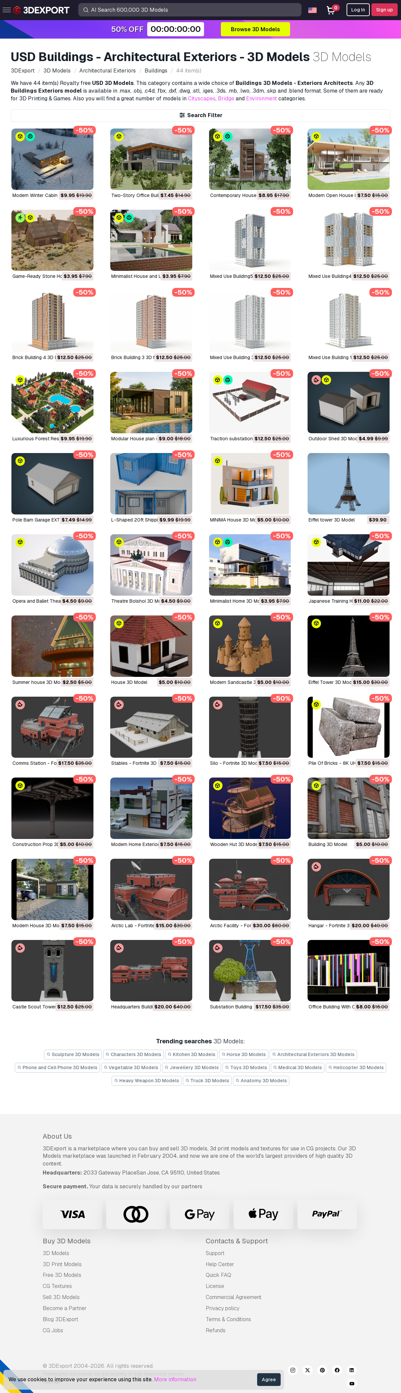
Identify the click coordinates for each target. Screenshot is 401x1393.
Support (215, 1253)
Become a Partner (65, 1308)
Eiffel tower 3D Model (332, 520)
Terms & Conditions (228, 1319)
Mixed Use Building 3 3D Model (243, 357)
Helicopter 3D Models (356, 1067)
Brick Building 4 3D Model (40, 357)
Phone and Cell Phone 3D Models (57, 1067)
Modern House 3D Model (39, 926)
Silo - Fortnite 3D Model (236, 763)
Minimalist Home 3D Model (238, 601)
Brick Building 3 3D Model (138, 357)
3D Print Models (62, 1264)
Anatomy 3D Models (261, 1081)
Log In (358, 10)
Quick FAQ (218, 1275)
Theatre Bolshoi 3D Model (139, 601)
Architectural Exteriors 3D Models (313, 1054)
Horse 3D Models (244, 1054)
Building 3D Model (328, 844)
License (215, 1286)
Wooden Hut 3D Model (234, 844)
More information (175, 1379)
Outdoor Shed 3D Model (335, 439)
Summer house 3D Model (39, 682)
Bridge (226, 98)
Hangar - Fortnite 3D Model (338, 926)
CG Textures (57, 1286)
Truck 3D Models (207, 1081)
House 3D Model (129, 682)
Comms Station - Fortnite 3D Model (50, 763)
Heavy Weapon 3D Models (146, 1081)
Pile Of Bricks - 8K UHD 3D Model (345, 763)
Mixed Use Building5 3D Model (242, 276)
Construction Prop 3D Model (43, 844)
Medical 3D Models (297, 1067)
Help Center (220, 1264)
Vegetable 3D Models (131, 1067)
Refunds (216, 1330)
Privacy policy (222, 1308)
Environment (261, 98)
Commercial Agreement (234, 1297)
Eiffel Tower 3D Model (332, 682)
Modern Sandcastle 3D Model (242, 682)
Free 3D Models (62, 1275)
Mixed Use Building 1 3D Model (341, 357)
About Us (57, 1136)
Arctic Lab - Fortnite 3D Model (143, 926)
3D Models (56, 1253)
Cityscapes (201, 98)
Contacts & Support (237, 1241)
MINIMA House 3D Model (236, 520)
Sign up (384, 10)
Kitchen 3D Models (191, 1054)
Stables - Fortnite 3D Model (141, 763)
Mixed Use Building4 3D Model (341, 276)
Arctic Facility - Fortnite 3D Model (246, 926)
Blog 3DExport (60, 1319)
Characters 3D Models (134, 1054)
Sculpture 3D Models (72, 1054)
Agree (269, 1380)
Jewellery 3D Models (191, 1067)
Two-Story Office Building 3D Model (150, 195)
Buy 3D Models (67, 1241)
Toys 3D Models (246, 1067)
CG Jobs (53, 1330)
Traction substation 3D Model (242, 439)
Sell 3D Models (61, 1297)
